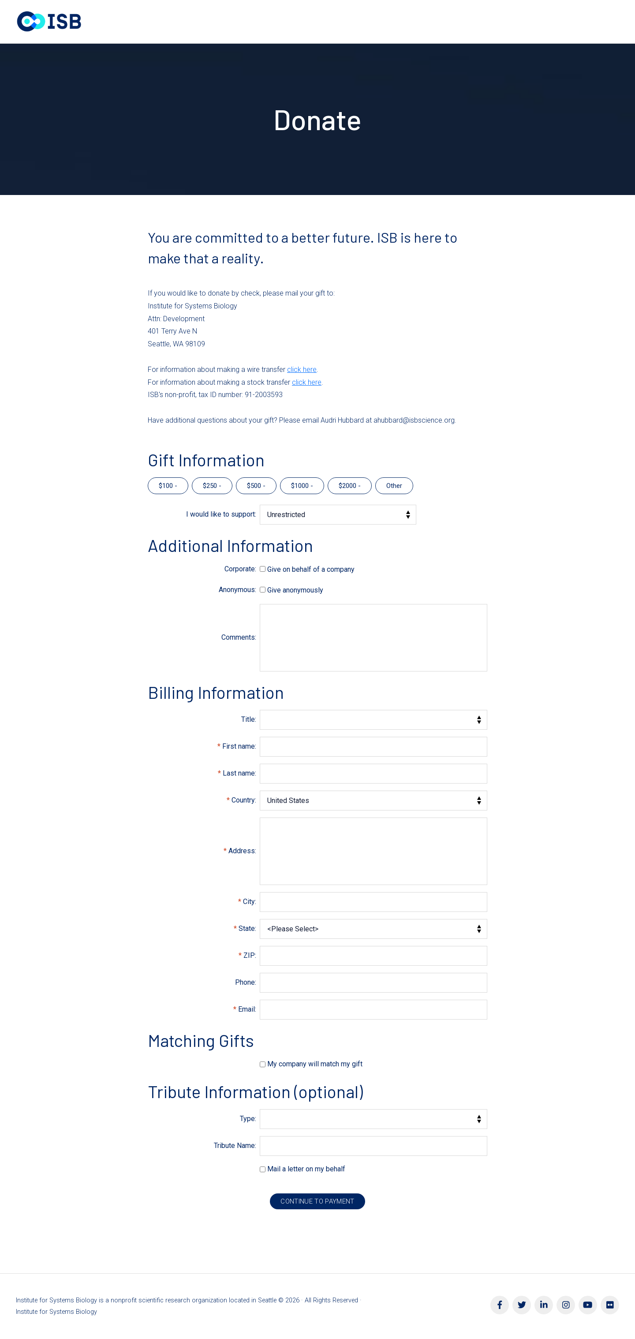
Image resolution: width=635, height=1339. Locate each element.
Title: (248, 719)
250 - (213, 486)
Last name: (239, 773)
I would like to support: (221, 514)
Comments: (238, 637)
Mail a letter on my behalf (306, 1169)
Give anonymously (295, 590)
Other (394, 486)
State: (247, 928)
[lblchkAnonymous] (262, 590)
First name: (239, 746)
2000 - (351, 486)
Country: (244, 800)
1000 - (304, 486)
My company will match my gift (314, 1064)
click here (302, 369)
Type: (248, 1118)
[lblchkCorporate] (262, 569)
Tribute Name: (235, 1145)
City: (249, 901)
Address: (242, 851)
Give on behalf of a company (311, 569)
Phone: (245, 982)
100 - (169, 486)
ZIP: (249, 955)
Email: (247, 1009)
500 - (257, 486)
